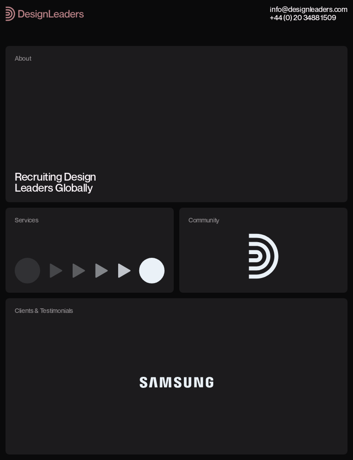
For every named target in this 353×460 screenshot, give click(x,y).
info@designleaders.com (308, 9)
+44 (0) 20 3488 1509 (303, 17)
